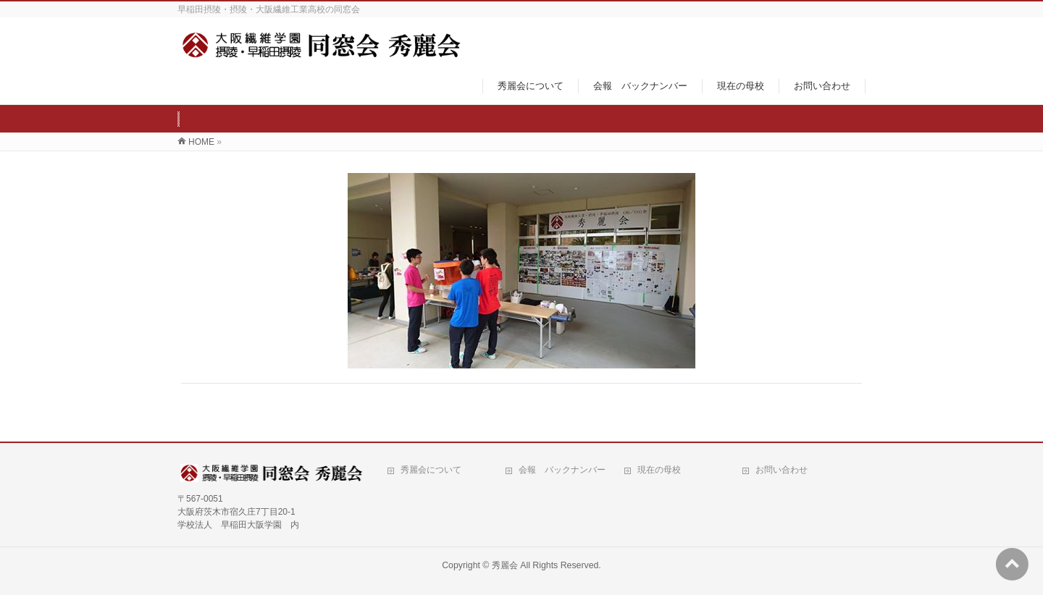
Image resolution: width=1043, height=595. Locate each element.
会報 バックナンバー (562, 470)
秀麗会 (505, 565)
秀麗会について (431, 470)
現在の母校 (659, 470)
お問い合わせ (781, 470)
